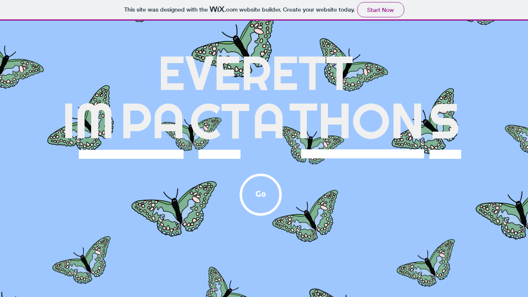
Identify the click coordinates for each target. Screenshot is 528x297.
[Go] (261, 195)
